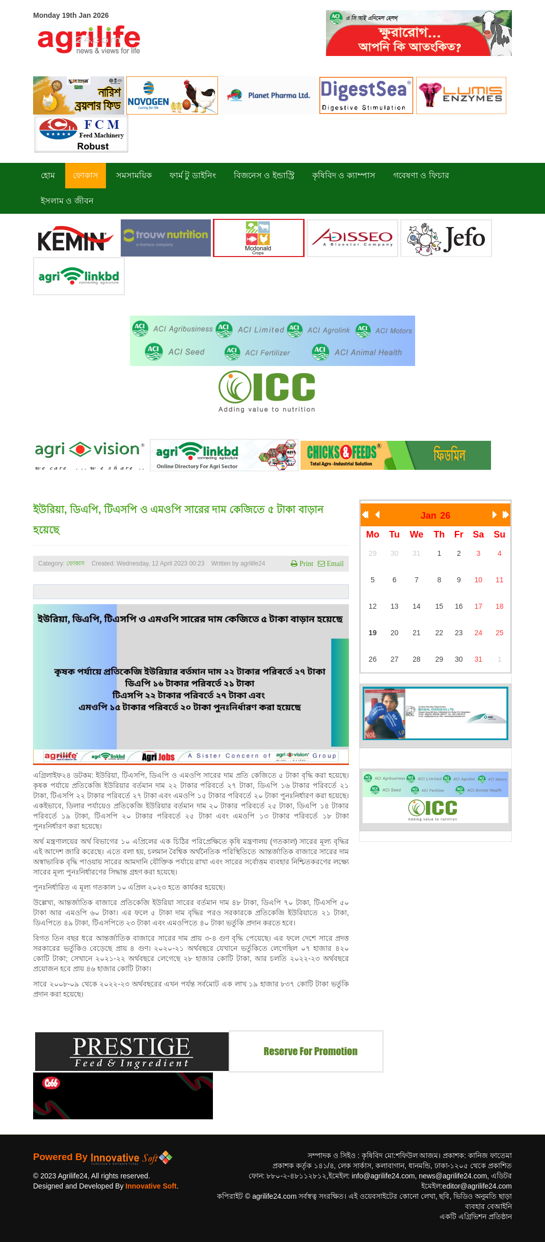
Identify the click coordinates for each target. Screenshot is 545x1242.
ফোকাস (75, 563)
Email (334, 563)
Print (305, 563)
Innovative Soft (150, 1186)
